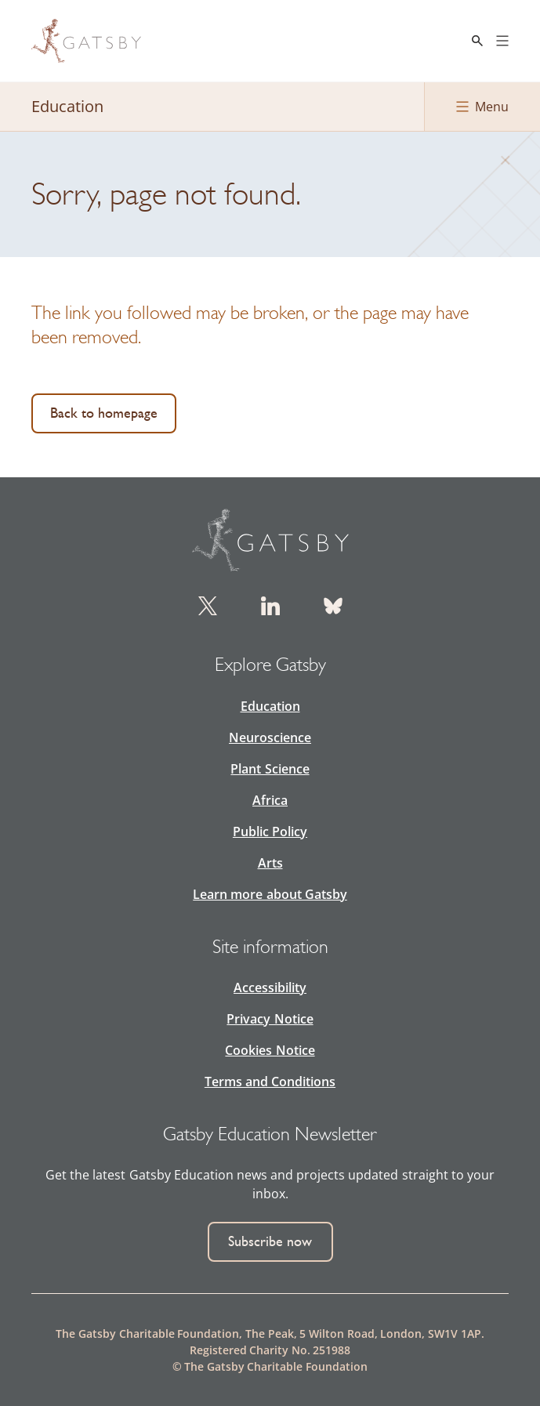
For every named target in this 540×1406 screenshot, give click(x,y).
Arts (270, 863)
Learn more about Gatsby (269, 894)
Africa (270, 800)
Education (270, 706)
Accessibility (270, 987)
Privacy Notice (270, 1018)
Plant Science (269, 768)
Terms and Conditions (270, 1081)
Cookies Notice (269, 1050)
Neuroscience (270, 737)
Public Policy (270, 831)
